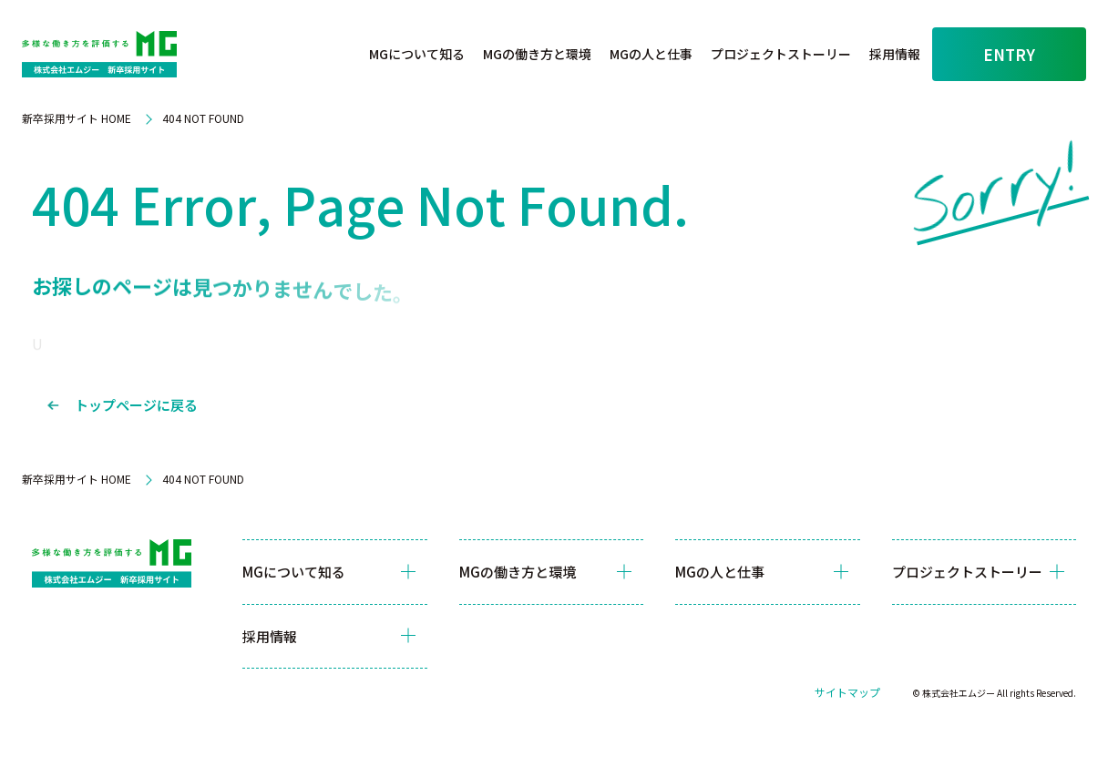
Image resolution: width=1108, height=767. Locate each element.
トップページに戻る (136, 404)
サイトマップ (847, 692)
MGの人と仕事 (651, 54)
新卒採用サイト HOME (76, 118)
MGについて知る (418, 54)
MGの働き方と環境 (538, 54)
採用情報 (895, 54)
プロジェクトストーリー (782, 54)
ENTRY (1009, 54)
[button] (418, 55)
